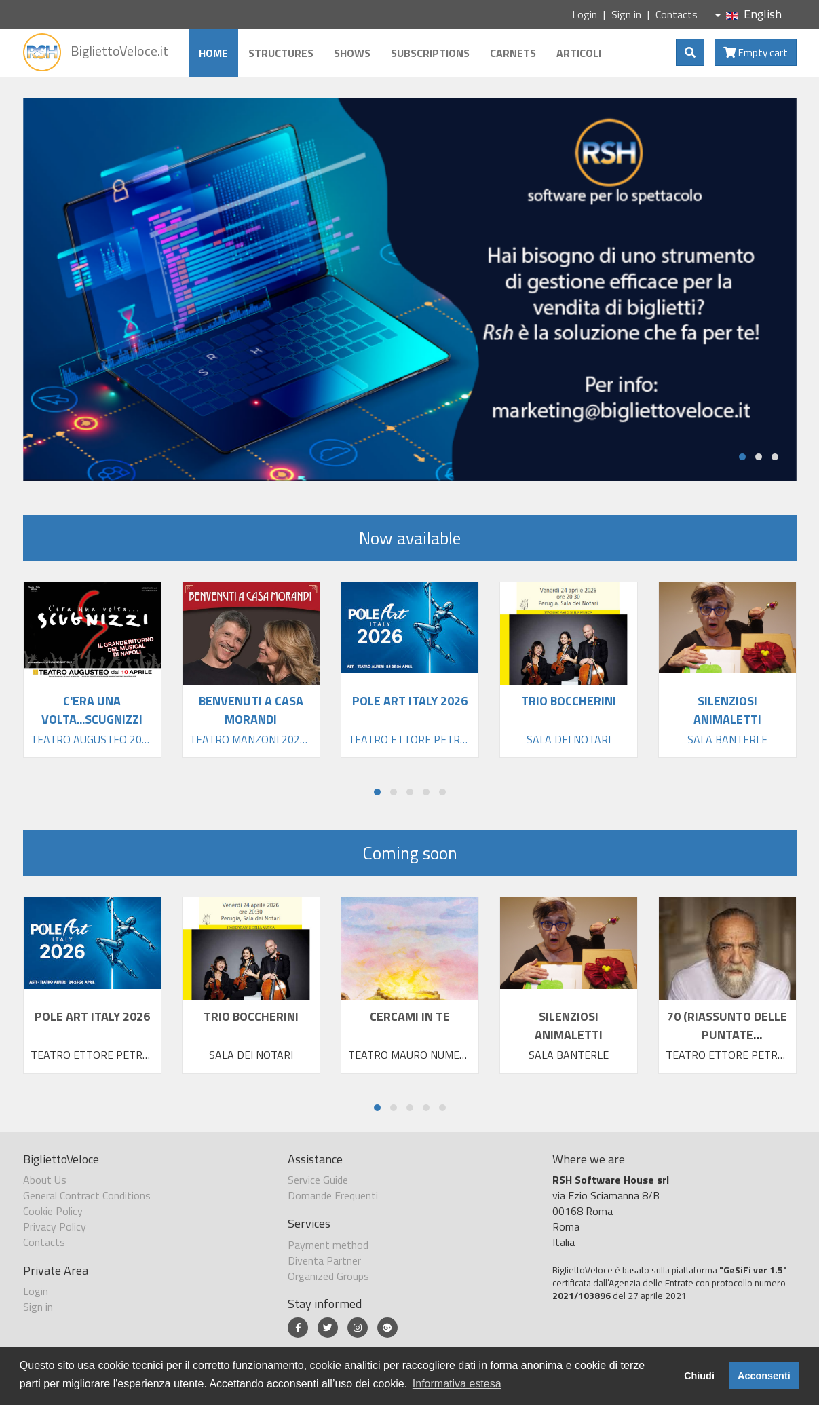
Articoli (578, 53)
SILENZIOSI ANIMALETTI (569, 1025)
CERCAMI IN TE (410, 1016)
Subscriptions (430, 53)
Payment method (328, 1245)
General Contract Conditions (87, 1195)
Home (213, 53)
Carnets (513, 53)
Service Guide (318, 1180)
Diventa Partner (324, 1260)
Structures (280, 53)
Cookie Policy (53, 1211)
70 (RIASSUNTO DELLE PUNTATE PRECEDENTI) (727, 1034)
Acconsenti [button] (764, 1375)
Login (584, 14)
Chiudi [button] (699, 1375)
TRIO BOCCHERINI (251, 1016)
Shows (352, 53)
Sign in (626, 14)
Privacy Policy (54, 1226)
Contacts (676, 14)
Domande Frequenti (333, 1195)
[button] (742, 457)
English (748, 14)
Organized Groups (328, 1276)
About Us (44, 1180)
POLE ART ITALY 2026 (92, 1016)
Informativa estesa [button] (457, 1383)
